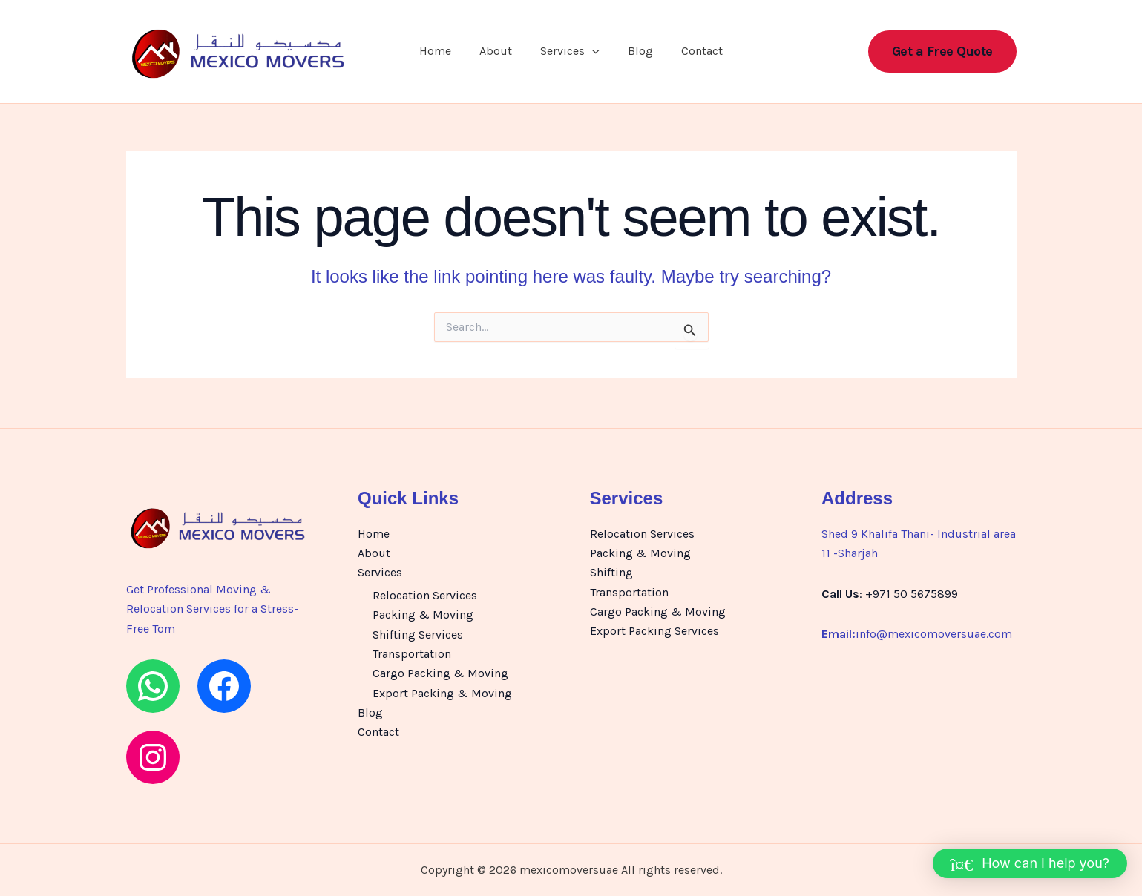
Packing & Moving (423, 615)
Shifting (611, 573)
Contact (693, 53)
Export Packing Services (654, 632)
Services (570, 53)
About (500, 53)
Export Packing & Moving (442, 693)
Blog (636, 53)
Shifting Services (418, 634)
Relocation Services (425, 596)
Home (444, 53)
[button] (592, 53)
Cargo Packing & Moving (440, 674)
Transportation (412, 655)
